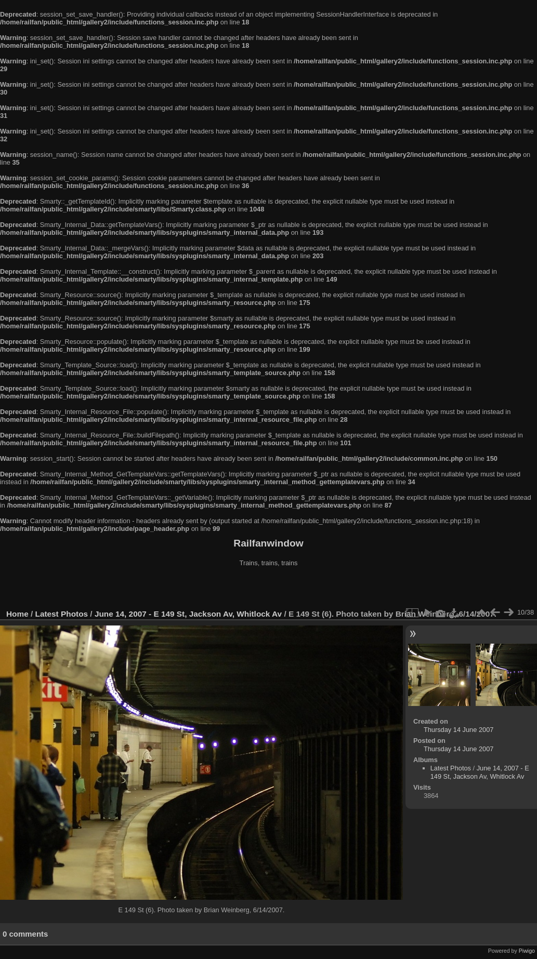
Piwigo (527, 951)
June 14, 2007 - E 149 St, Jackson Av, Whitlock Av (188, 613)
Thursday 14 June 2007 (458, 730)
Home (17, 613)
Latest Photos (61, 613)
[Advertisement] (268, 589)
